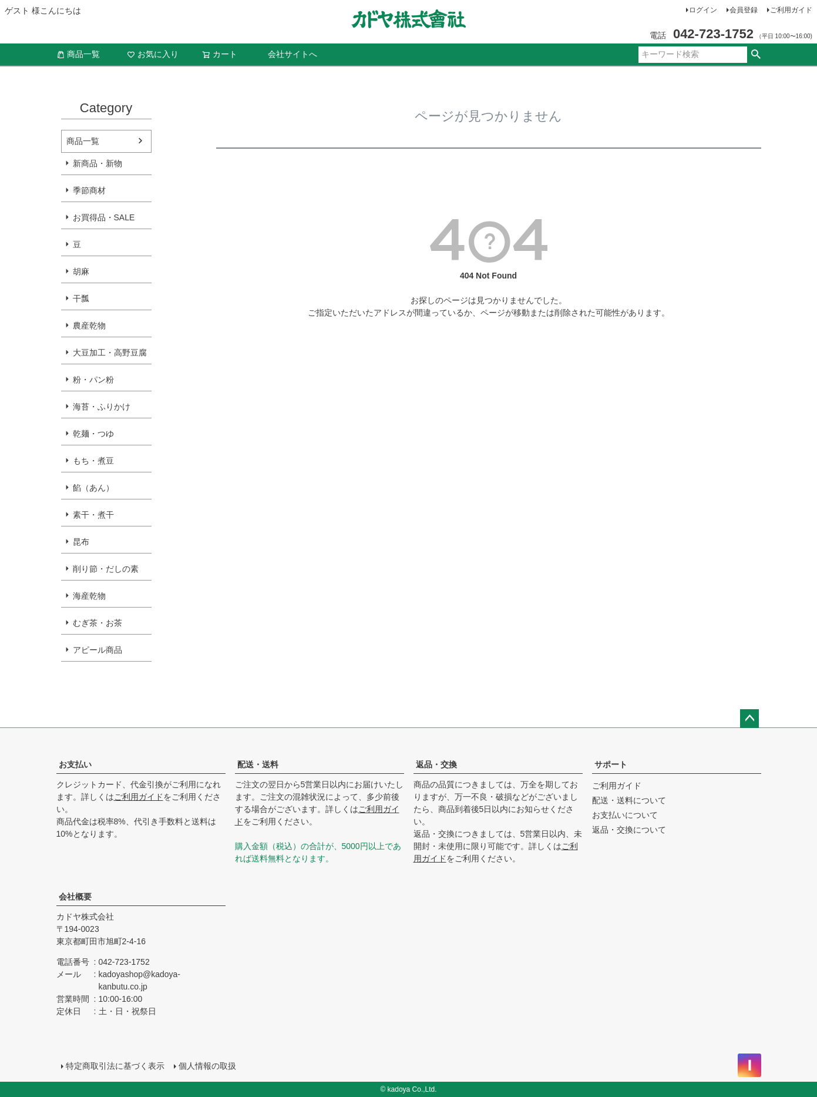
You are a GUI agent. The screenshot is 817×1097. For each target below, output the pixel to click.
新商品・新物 (97, 163)
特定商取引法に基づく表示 (115, 1066)
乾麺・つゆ (93, 433)
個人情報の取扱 (207, 1066)
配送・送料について (629, 800)
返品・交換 (436, 764)
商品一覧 (78, 54)
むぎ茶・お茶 (97, 623)
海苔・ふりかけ (101, 406)
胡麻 (81, 271)
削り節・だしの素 (106, 568)
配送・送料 (257, 764)
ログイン (703, 10)
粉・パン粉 (93, 379)
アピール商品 (97, 650)
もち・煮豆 (93, 460)
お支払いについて (625, 815)
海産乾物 (89, 596)
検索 (756, 54)
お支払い (75, 764)
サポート (610, 764)
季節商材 (89, 190)
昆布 (81, 541)
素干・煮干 (93, 514)
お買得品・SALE (104, 217)
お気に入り (153, 54)
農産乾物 (89, 325)
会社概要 (75, 896)
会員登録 (743, 10)
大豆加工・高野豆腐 (110, 352)
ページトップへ (749, 718)
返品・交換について (629, 829)
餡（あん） (93, 487)
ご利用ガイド (791, 10)
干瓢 (81, 298)
